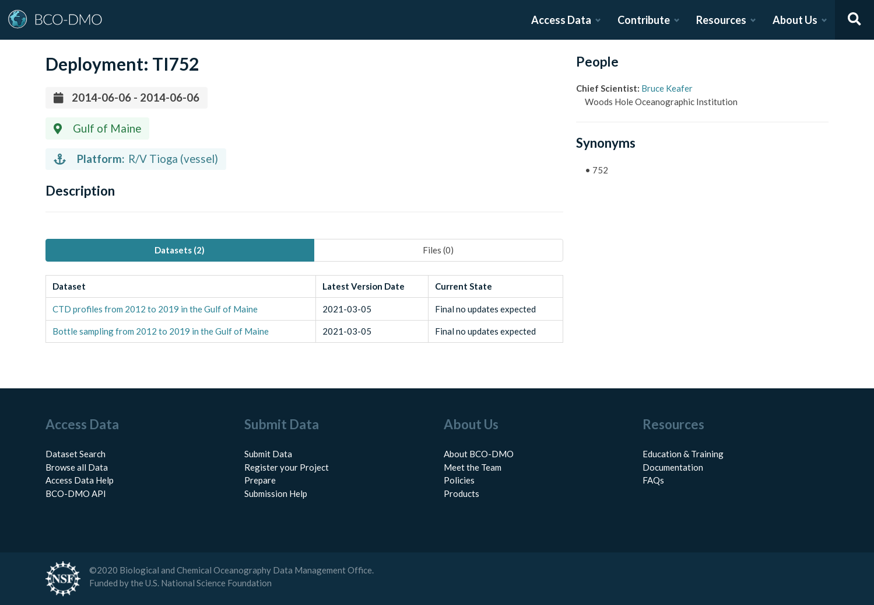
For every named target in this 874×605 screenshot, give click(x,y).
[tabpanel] (304, 309)
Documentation (673, 467)
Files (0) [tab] (438, 250)
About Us (795, 19)
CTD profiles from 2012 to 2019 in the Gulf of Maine (155, 309)
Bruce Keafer (667, 88)
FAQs (653, 480)
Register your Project (286, 467)
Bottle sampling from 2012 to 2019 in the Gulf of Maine (160, 331)
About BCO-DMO (479, 453)
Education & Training (683, 453)
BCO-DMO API (75, 493)
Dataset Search (75, 453)
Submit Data (268, 453)
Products (461, 493)
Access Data (561, 19)
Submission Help (275, 493)
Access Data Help (79, 480)
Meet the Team (472, 467)
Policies (459, 480)
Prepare (260, 480)
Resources (721, 19)
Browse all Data (76, 467)
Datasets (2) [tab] (180, 250)
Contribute (643, 19)
